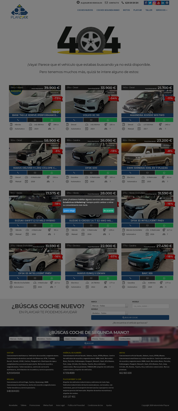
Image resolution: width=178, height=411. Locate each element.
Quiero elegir (69, 210)
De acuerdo (108, 210)
